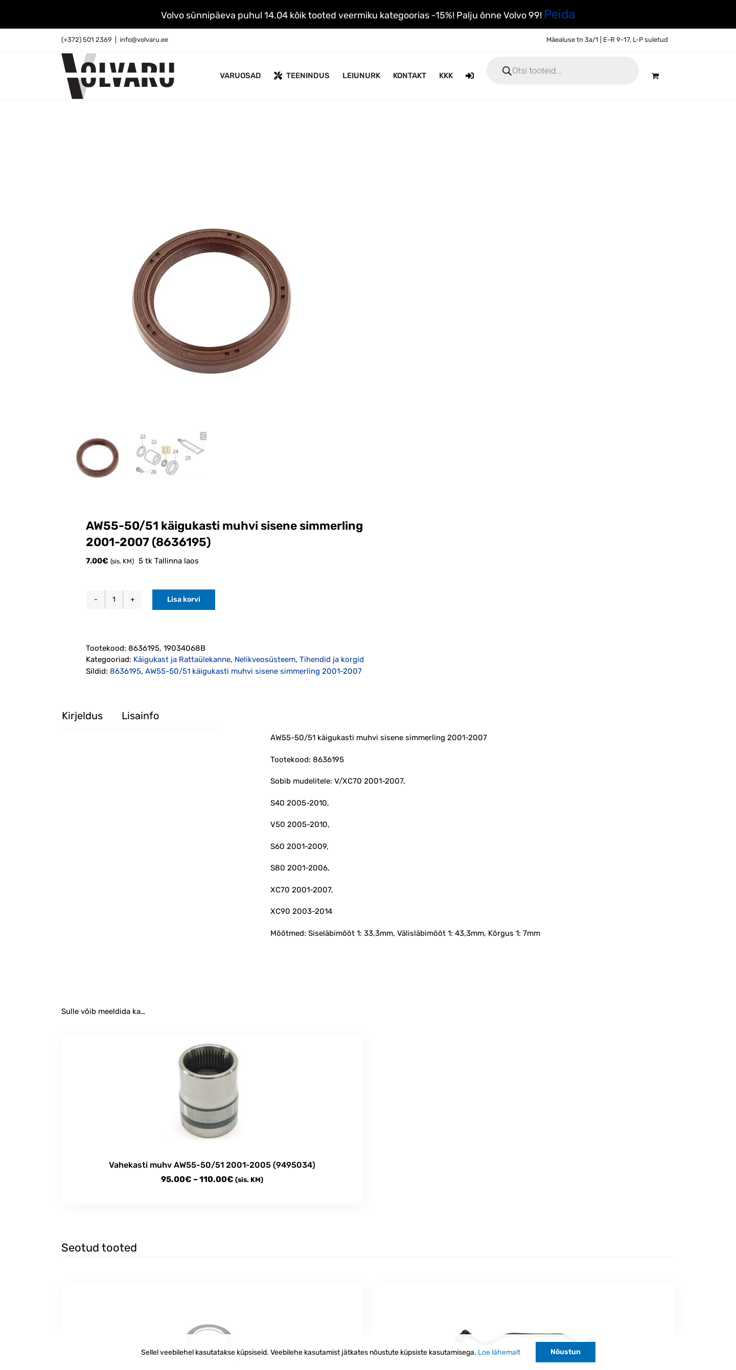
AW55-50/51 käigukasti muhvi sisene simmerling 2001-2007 (253, 671)
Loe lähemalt (499, 1352)
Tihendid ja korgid (332, 659)
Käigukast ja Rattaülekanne (182, 659)
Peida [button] (559, 14)
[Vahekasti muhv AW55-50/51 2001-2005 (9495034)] (212, 1091)
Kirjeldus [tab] (82, 716)
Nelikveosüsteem (265, 659)
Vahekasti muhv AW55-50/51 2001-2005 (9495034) (212, 1165)
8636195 (125, 671)
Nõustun (565, 1352)
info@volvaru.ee (144, 39)
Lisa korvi (183, 599)
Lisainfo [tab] (140, 716)
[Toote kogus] (114, 599)
